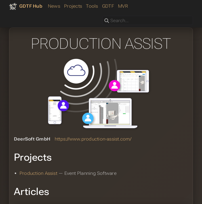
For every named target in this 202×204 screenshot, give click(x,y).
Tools (92, 6)
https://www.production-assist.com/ (93, 139)
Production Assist (38, 173)
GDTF (108, 6)
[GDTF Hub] (25, 6)
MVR (123, 6)
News (54, 6)
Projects (73, 6)
